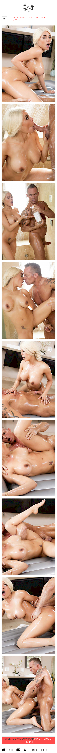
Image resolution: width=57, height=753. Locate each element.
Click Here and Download (28, 740)
